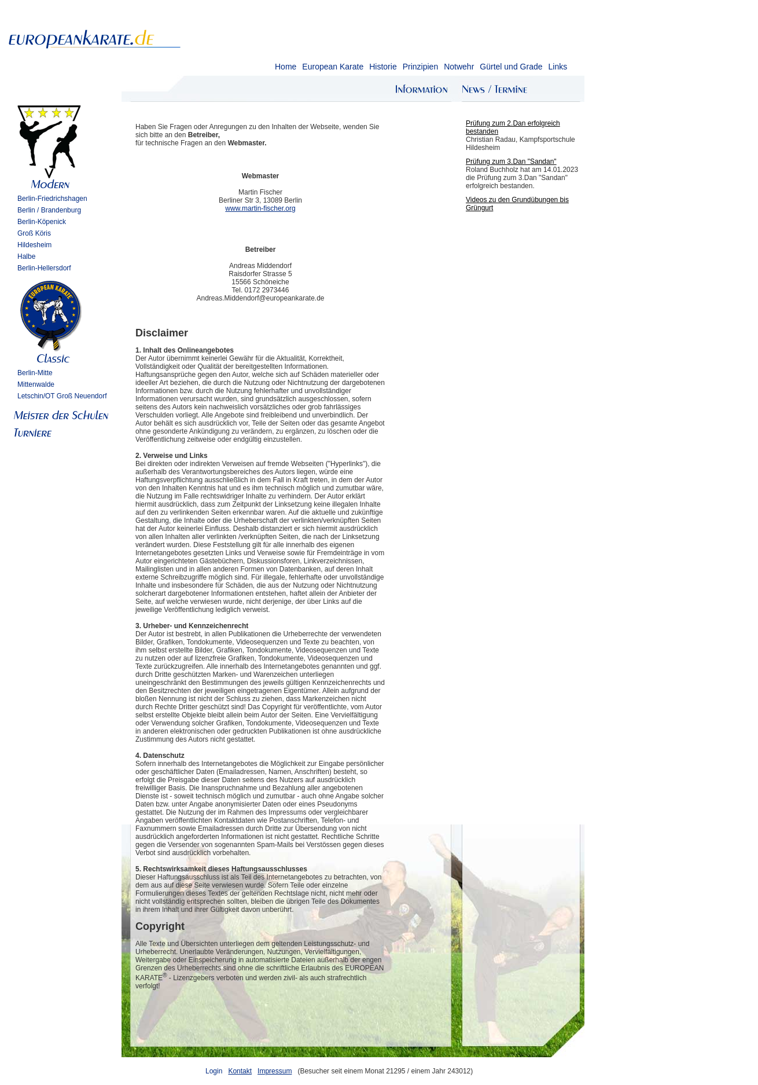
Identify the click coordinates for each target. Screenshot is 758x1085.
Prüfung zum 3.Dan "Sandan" (511, 161)
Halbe (26, 256)
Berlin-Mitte (35, 373)
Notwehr (459, 66)
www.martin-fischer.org (260, 208)
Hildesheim (34, 245)
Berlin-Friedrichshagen (52, 199)
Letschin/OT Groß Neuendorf (62, 396)
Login (213, 1071)
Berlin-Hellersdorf (44, 268)
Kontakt (240, 1071)
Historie (382, 66)
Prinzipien (420, 66)
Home (285, 66)
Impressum (274, 1071)
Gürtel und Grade (511, 66)
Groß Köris (34, 233)
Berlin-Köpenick (41, 222)
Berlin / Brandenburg (49, 210)
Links (557, 66)
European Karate (332, 66)
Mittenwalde (35, 384)
